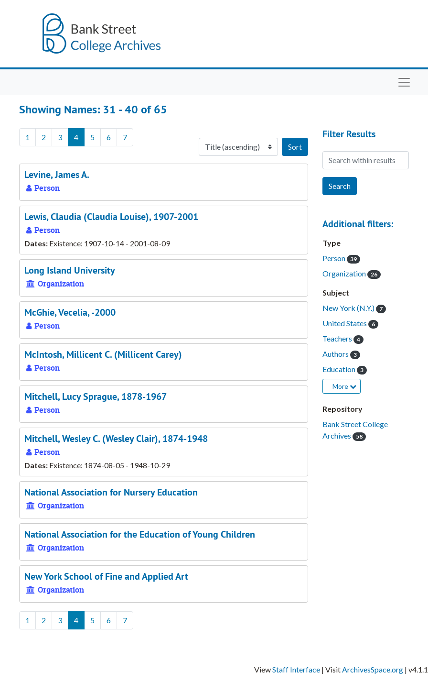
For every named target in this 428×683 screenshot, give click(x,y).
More (344, 386)
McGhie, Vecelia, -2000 (70, 312)
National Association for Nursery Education (111, 492)
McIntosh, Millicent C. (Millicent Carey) (103, 354)
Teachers (337, 338)
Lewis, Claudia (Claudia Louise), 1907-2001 (111, 216)
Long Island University (69, 270)
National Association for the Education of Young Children (139, 534)
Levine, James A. (56, 174)
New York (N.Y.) (349, 307)
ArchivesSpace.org (372, 669)
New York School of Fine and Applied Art (106, 576)
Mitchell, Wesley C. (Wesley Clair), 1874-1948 (116, 438)
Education (339, 369)
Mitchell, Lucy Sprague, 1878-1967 (95, 396)
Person (334, 258)
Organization (344, 273)
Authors (336, 353)
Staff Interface (296, 669)
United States (345, 323)
